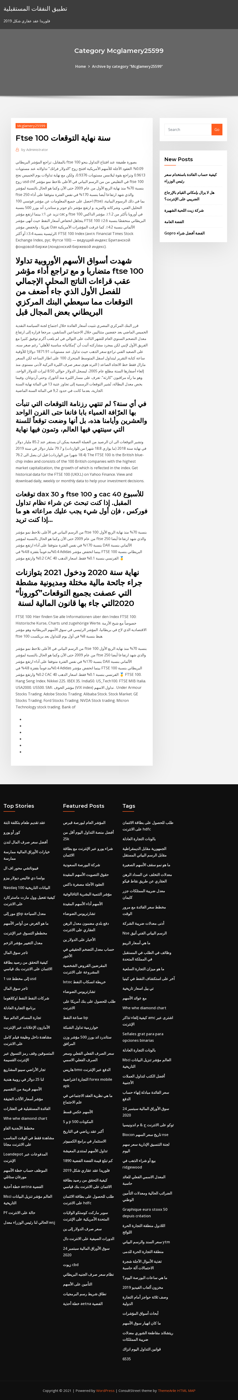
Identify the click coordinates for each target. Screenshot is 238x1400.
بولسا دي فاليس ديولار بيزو (24, 877)
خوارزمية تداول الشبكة (80, 1027)
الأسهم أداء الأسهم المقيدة (82, 903)
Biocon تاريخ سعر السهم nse (145, 1134)
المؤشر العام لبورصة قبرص (84, 822)
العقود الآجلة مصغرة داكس (83, 884)
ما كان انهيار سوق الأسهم (141, 1323)
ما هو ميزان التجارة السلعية (143, 968)
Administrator (34, 149)
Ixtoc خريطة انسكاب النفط (84, 981)
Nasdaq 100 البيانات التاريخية (26, 887)
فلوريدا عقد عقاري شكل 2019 (86, 1170)
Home (80, 66)
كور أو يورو (11, 832)
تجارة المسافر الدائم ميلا (22, 1017)
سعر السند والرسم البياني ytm (146, 1241)
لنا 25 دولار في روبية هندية (23, 1079)
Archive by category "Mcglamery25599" (127, 66)
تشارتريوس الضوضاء (79, 913)
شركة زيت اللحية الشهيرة (184, 210)
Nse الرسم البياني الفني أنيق (144, 933)
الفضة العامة (174, 221)
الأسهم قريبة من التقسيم (22, 1089)
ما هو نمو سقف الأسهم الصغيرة (146, 864)
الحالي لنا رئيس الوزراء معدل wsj (29, 1222)
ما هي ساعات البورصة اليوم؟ (144, 1277)
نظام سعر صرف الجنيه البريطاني (88, 1274)
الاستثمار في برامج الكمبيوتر (84, 1141)
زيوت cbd (71, 1264)
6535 (126, 1358)
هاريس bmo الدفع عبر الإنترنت (86, 1069)
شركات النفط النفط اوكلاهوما (26, 998)
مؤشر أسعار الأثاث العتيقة (23, 1098)
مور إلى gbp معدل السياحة (24, 913)
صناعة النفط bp (75, 1017)
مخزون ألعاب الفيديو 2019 (142, 1287)
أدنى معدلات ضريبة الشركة (143, 923)
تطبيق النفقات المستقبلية (35, 8)
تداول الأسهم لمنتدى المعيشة (85, 1150)
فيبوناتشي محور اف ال (20, 868)
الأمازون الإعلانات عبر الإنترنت (26, 1027)
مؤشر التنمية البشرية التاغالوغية (87, 894)
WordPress (105, 1390)
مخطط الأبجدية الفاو (18, 1128)
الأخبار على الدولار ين (79, 939)
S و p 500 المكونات (78, 1121)
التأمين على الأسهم (77, 1284)
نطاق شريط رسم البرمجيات (84, 1293)
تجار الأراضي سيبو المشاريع (24, 1069)
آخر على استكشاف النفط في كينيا (148, 978)
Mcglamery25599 (31, 125)
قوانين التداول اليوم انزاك (141, 1349)
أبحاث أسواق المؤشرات (140, 1313)
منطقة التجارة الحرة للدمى (143, 1251)
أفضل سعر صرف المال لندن (25, 842)
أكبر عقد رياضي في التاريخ (83, 1131)
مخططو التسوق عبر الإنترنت (25, 933)
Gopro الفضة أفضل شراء (184, 233)
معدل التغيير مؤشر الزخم (23, 942)
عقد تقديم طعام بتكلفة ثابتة (24, 822)
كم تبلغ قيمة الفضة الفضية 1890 (88, 1160)
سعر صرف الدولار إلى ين (82, 1228)
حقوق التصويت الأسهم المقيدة (86, 874)
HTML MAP (186, 1390)
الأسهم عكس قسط (78, 1111)
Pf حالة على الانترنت (19, 1212)
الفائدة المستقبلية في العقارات (26, 1108)
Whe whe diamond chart (25, 1118)
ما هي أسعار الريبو (136, 942)
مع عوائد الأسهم (134, 998)
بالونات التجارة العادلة (138, 838)
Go (217, 129)
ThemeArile (167, 1390)
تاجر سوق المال (15, 952)
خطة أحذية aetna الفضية (23, 1186)
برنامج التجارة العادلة (19, 1007)
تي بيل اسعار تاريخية (137, 988)
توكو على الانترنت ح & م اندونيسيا (148, 1124)
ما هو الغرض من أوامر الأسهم (26, 923)
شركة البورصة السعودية (81, 864)
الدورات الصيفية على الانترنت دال (88, 1238)
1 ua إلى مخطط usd (19, 978)
